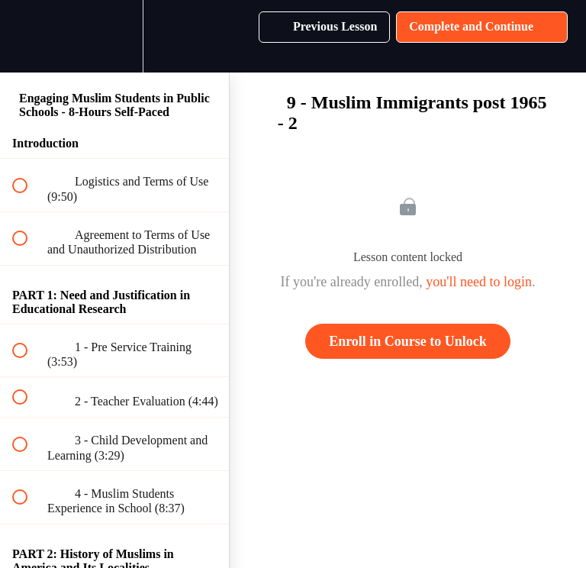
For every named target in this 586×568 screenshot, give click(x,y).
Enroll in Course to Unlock (408, 341)
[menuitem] (114, 36)
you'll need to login (479, 281)
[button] (28, 36)
